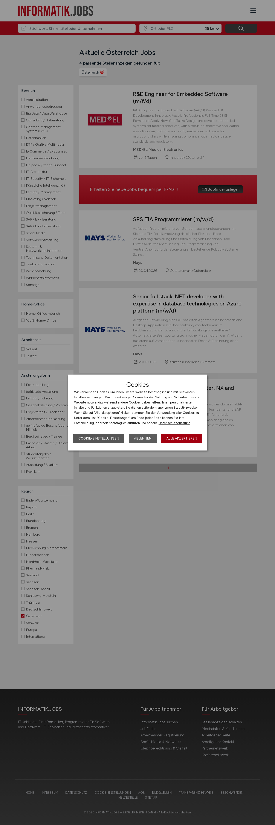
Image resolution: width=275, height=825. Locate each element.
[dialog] (137, 412)
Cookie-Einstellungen (98, 438)
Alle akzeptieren (182, 438)
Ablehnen (142, 438)
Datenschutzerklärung (175, 423)
